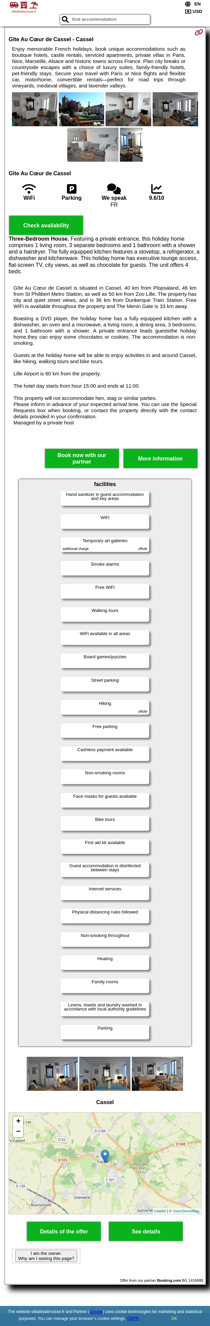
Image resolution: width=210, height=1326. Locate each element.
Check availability (46, 225)
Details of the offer (64, 1231)
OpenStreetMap (186, 1211)
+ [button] (18, 1122)
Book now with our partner (81, 458)
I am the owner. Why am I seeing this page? (46, 1256)
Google (96, 1311)
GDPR (133, 1318)
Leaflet (160, 1211)
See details (146, 1231)
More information (160, 459)
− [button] (18, 1132)
